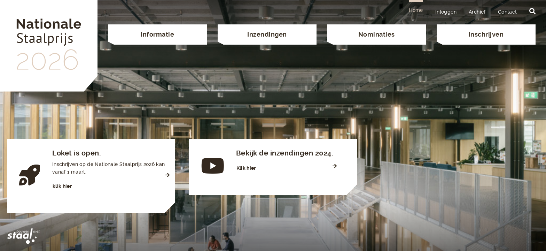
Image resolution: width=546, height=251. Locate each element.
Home (416, 10)
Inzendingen (267, 34)
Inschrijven (486, 34)
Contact (507, 12)
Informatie (157, 34)
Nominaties (376, 34)
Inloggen (446, 12)
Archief (477, 12)
